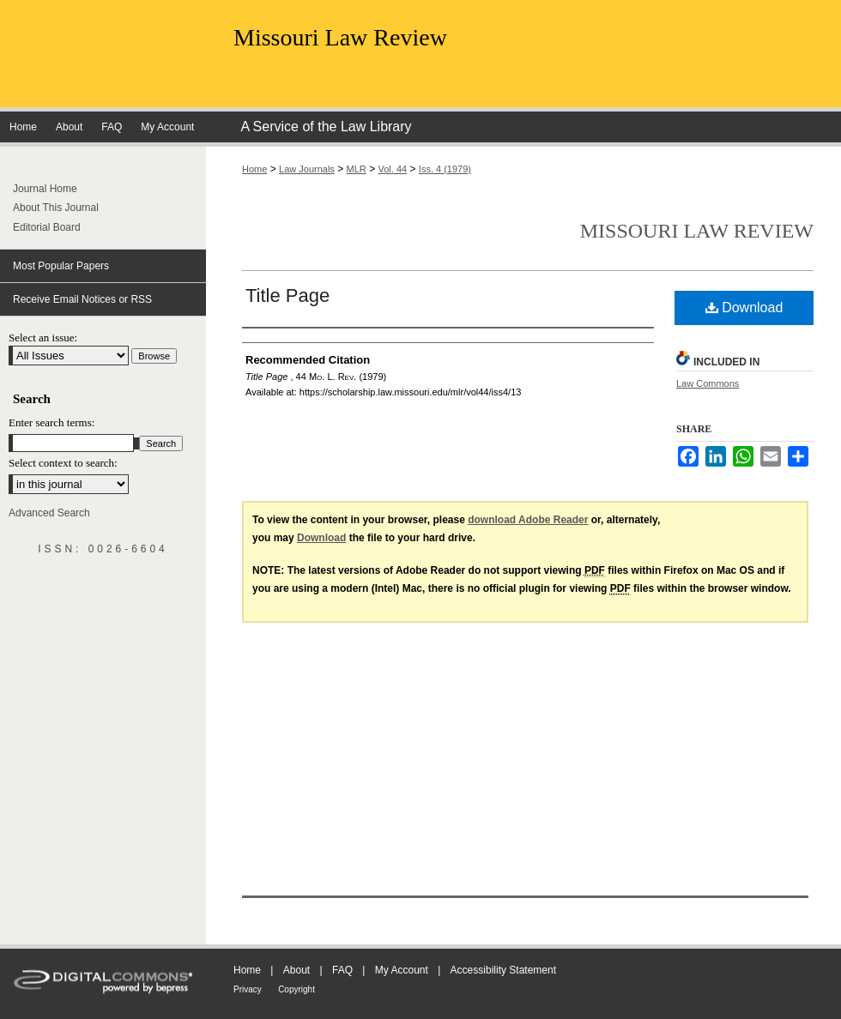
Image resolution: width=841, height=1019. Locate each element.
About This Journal (56, 208)
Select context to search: (63, 462)
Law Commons (707, 383)
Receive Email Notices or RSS (82, 299)
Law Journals (307, 169)
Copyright (296, 989)
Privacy (247, 989)
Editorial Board (47, 227)
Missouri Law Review (340, 37)
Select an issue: (43, 337)
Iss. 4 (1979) (445, 169)
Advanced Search (49, 513)
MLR (356, 169)
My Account (401, 970)
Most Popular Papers (61, 266)
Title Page (287, 295)
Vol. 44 (393, 169)
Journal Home (45, 189)
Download (744, 307)
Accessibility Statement (503, 970)
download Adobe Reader (528, 520)
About (296, 970)
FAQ (342, 970)
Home (254, 169)
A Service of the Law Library (325, 126)
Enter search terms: (51, 422)
